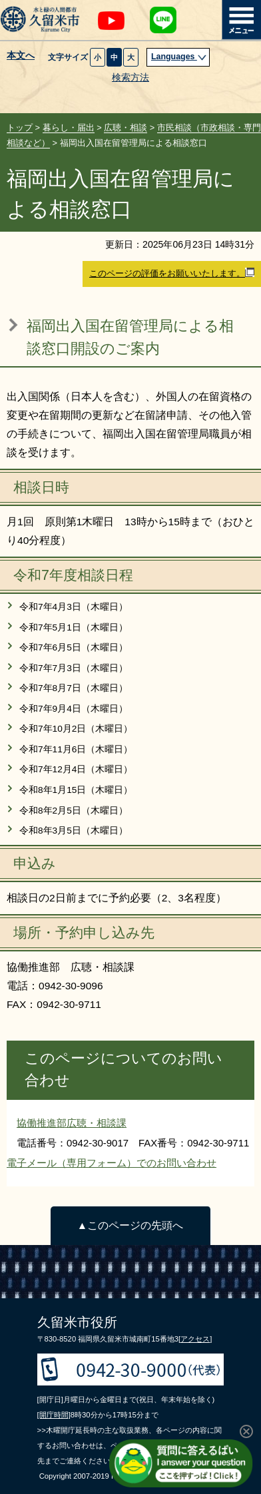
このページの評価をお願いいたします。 (171, 273)
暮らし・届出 (69, 127)
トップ (20, 127)
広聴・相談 (125, 127)
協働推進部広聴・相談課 (72, 1122)
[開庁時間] (54, 1415)
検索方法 (130, 78)
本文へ (21, 56)
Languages (179, 56)
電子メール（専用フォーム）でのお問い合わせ (111, 1162)
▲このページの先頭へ (130, 1225)
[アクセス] (195, 1339)
